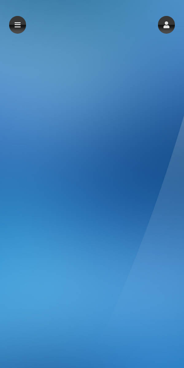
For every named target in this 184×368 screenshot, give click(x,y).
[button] (166, 25)
